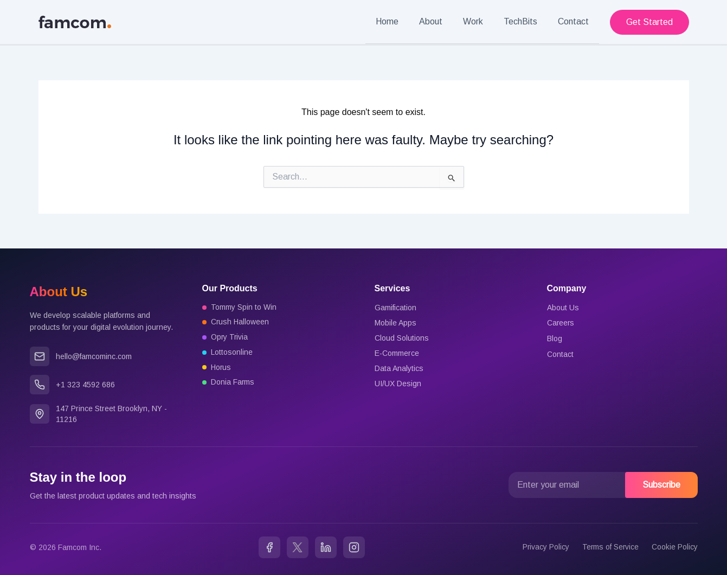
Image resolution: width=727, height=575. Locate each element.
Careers (561, 322)
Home (401, 21)
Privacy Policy (544, 546)
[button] (649, 21)
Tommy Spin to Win (243, 307)
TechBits (525, 21)
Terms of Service (610, 546)
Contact (574, 21)
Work (481, 21)
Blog (554, 337)
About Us (563, 307)
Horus (221, 367)
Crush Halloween (240, 322)
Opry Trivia (230, 337)
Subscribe (661, 484)
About (442, 21)
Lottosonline (232, 352)
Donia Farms (233, 383)
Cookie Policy (675, 546)
